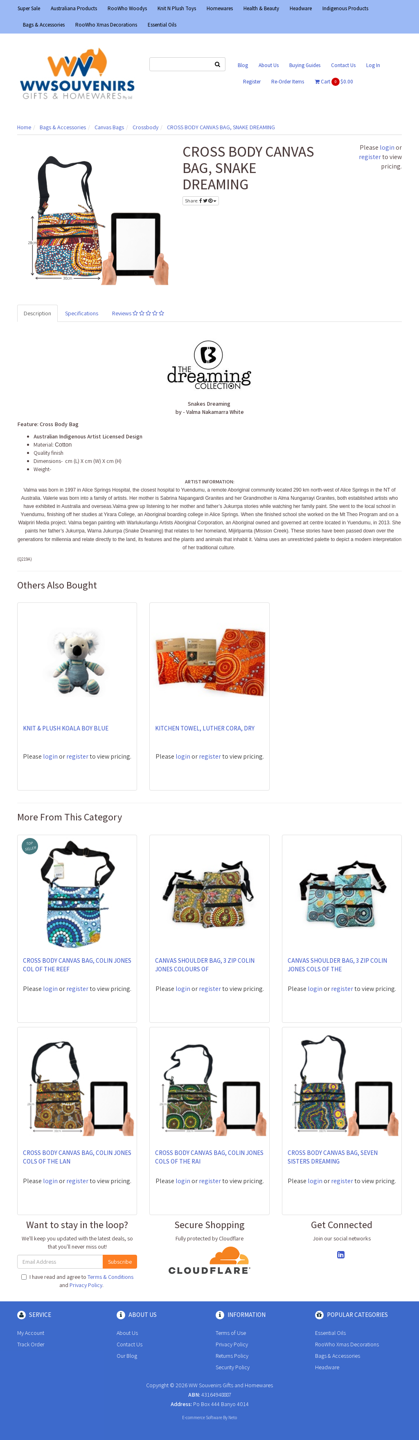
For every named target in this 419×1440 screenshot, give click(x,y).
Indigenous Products (345, 8)
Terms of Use (231, 1333)
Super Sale (29, 8)
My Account (30, 1333)
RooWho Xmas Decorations (106, 24)
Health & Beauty (261, 8)
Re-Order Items (287, 81)
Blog (243, 65)
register (370, 157)
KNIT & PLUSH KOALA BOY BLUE (65, 728)
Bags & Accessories (44, 24)
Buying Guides (304, 65)
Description (37, 313)
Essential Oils (162, 24)
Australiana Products (74, 8)
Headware (301, 8)
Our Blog (127, 1355)
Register (252, 81)
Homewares (220, 8)
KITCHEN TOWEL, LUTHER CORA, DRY (205, 728)
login (387, 147)
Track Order (30, 1344)
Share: (200, 201)
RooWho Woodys (127, 8)
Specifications (81, 313)
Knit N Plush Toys (177, 8)
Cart (334, 82)
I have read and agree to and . (77, 1281)
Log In (373, 65)
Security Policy (233, 1367)
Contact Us (343, 65)
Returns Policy (232, 1355)
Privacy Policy (86, 1285)
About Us (269, 65)
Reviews (138, 313)
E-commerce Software (202, 1417)
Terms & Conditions (110, 1276)
